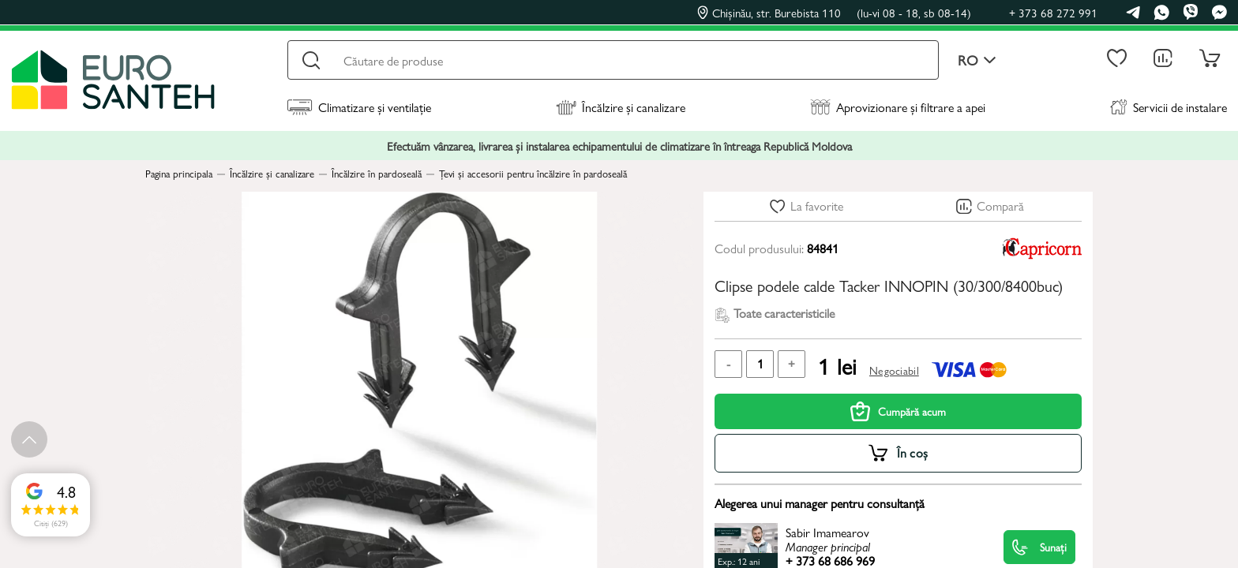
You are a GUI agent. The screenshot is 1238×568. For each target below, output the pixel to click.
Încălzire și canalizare (620, 107)
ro (977, 60)
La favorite (816, 205)
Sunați (1039, 547)
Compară (1000, 205)
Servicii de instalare (1168, 107)
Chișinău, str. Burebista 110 (834, 13)
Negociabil (894, 370)
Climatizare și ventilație (359, 107)
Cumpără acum (898, 411)
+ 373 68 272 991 (1053, 12)
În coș (912, 452)
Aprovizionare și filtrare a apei (897, 107)
